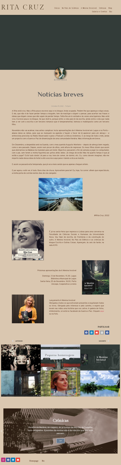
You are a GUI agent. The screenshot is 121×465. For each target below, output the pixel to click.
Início (57, 8)
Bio (110, 12)
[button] (86, 332)
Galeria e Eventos (99, 12)
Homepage (33, 461)
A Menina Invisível (89, 8)
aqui (102, 311)
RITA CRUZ (23, 7)
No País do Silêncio (70, 8)
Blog (110, 8)
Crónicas (102, 8)
